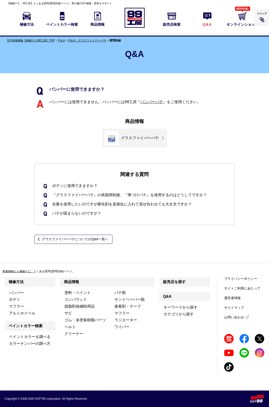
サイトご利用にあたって (242, 288)
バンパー (16, 293)
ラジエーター (125, 320)
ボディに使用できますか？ (74, 186)
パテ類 (120, 293)
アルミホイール (22, 313)
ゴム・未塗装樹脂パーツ (85, 320)
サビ (68, 313)
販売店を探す (174, 282)
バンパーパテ (151, 102)
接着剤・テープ (127, 306)
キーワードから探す (181, 307)
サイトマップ (234, 307)
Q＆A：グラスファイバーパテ (87, 40)
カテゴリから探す (179, 314)
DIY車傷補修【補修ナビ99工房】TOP (31, 40)
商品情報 (71, 282)
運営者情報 (232, 298)
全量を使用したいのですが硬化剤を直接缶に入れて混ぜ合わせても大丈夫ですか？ (122, 204)
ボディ (14, 299)
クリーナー (73, 334)
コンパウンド (75, 299)
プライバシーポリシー (240, 279)
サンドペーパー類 (129, 299)
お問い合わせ (234, 317)
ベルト (70, 327)
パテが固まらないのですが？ (76, 213)
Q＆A (61, 40)
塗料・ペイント (77, 293)
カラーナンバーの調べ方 (29, 344)
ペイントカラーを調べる (29, 337)
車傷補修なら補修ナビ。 (18, 271)
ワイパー (122, 327)
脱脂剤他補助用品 (79, 306)
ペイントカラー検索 (25, 326)
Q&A (167, 296)
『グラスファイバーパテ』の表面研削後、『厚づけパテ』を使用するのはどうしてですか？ (129, 195)
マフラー (16, 306)
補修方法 (16, 282)
